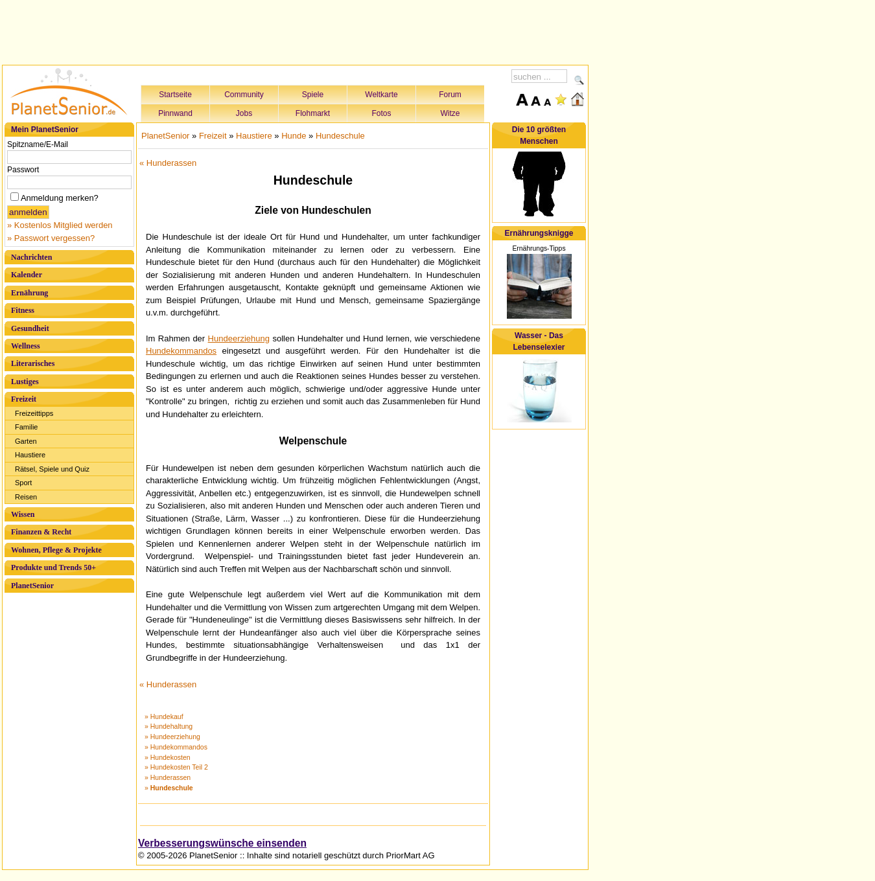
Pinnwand (175, 113)
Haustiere (30, 455)
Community (244, 94)
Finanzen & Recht (41, 531)
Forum (450, 94)
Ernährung (29, 292)
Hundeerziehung (239, 338)
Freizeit (23, 399)
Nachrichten (31, 257)
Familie (26, 427)
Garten (26, 441)
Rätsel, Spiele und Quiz (52, 469)
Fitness (22, 310)
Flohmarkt (313, 113)
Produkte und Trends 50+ (53, 567)
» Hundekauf (164, 716)
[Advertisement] (295, 30)
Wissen (22, 514)
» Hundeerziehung (172, 736)
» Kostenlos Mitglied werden (60, 225)
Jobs (244, 113)
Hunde (293, 136)
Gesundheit (30, 328)
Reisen (26, 497)
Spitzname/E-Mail (37, 144)
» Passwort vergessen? (51, 238)
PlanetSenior (32, 585)
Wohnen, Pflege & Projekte (56, 550)
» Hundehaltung (168, 726)
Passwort (23, 169)
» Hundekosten (168, 757)
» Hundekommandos (176, 747)
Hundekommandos (181, 351)
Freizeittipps (34, 413)
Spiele (312, 94)
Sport (23, 482)
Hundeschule (340, 136)
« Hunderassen (167, 163)
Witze (450, 113)
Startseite (175, 94)
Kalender (26, 274)
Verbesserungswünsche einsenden (222, 843)
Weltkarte (381, 94)
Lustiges (25, 381)
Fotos (381, 113)
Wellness (25, 345)
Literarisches (32, 363)
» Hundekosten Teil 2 (176, 767)
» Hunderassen (168, 777)
